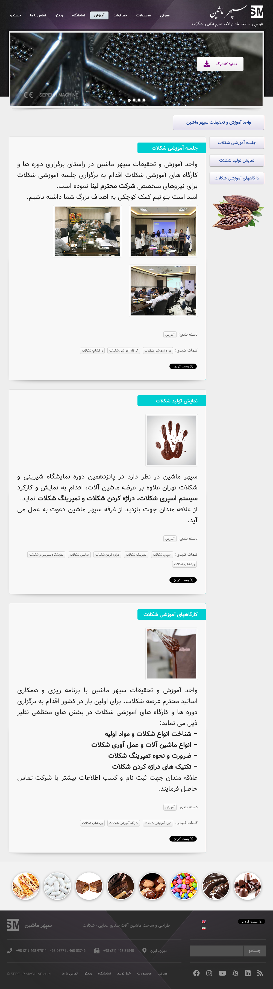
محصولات (143, 15)
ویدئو (59, 15)
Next (250, 65)
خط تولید (120, 15)
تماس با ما (38, 15)
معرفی (165, 15)
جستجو (15, 15)
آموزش (99, 15)
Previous (23, 65)
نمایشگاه (78, 15)
